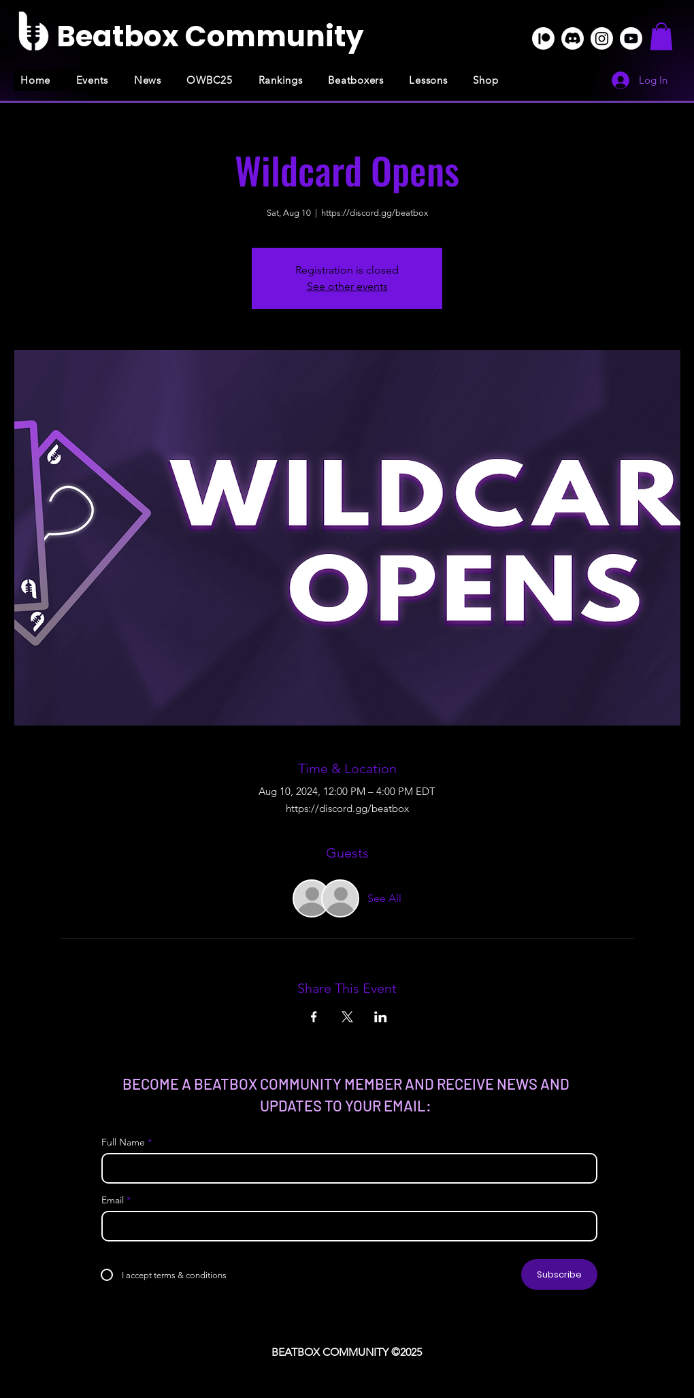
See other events (347, 286)
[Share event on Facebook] (314, 1016)
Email (112, 1200)
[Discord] (572, 38)
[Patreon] (543, 38)
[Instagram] (602, 38)
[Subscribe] (559, 1274)
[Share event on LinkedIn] (380, 1016)
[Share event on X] (347, 1016)
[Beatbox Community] (210, 36)
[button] (661, 36)
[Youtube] (631, 38)
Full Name (123, 1142)
